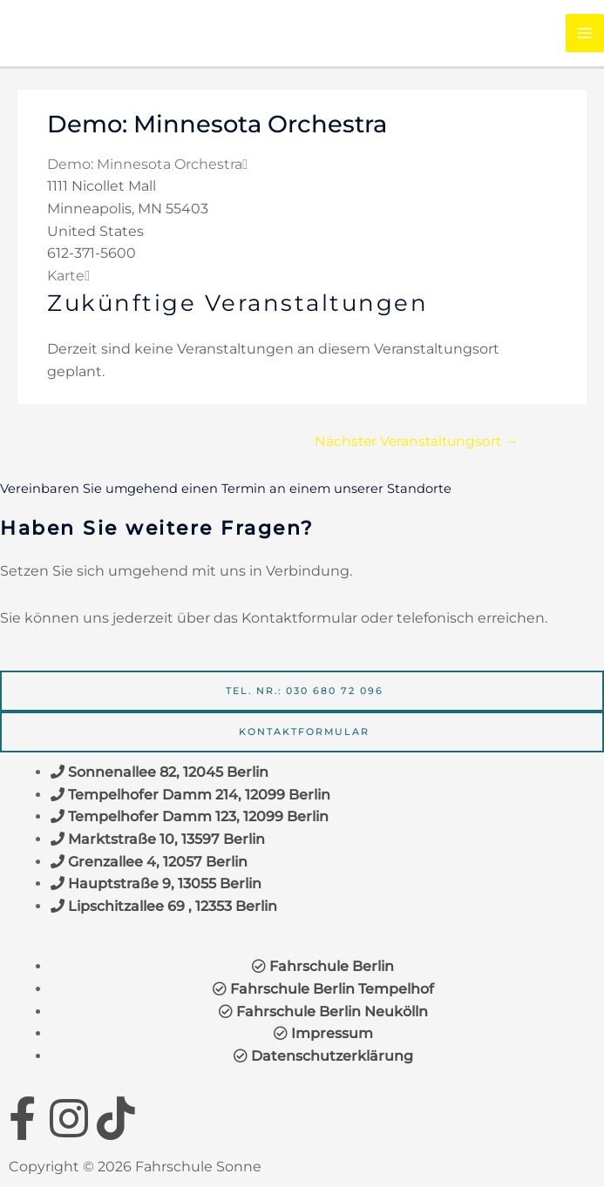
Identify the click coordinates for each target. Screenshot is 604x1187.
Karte (68, 275)
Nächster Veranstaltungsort (417, 441)
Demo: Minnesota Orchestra (144, 164)
